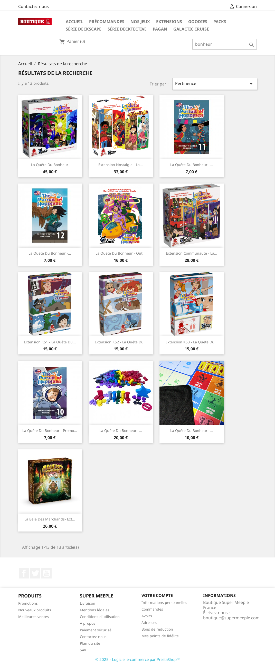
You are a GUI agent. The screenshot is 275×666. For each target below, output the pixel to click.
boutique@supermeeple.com (231, 618)
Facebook (24, 573)
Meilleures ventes (33, 616)
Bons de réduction (157, 629)
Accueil (74, 21)
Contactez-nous (33, 6)
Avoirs (146, 615)
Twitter (35, 573)
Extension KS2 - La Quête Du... (121, 342)
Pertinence (214, 84)
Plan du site (90, 643)
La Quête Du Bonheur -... (191, 164)
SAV (83, 650)
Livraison (87, 603)
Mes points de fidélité (160, 635)
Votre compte (157, 595)
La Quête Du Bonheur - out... (121, 253)
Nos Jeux (140, 21)
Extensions (169, 21)
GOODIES (197, 21)
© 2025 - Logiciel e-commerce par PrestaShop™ (137, 659)
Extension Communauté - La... (191, 253)
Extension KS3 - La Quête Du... (191, 342)
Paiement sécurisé (95, 630)
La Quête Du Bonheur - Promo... (49, 430)
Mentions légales (94, 609)
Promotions (28, 603)
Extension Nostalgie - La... (120, 164)
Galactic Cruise (191, 29)
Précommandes (106, 21)
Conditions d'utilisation (100, 616)
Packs (219, 21)
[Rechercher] (224, 44)
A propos (87, 623)
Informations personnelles (164, 602)
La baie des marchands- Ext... (49, 519)
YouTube (46, 573)
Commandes (152, 609)
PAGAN (160, 29)
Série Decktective (127, 29)
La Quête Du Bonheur (49, 164)
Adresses (149, 622)
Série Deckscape (83, 29)
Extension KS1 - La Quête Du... (50, 342)
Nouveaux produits (34, 609)
